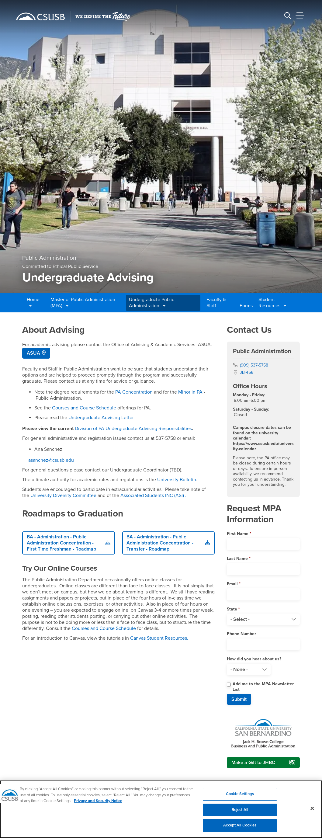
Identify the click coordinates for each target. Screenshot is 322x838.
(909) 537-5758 (254, 365)
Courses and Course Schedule (84, 408)
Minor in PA (190, 392)
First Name (237, 533)
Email (232, 583)
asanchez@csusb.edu (51, 460)
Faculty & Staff (216, 302)
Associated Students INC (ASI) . (153, 495)
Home (33, 302)
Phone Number (241, 633)
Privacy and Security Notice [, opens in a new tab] (98, 804)
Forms (246, 306)
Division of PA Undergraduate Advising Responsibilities (133, 429)
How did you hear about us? (254, 659)
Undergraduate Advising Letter (101, 418)
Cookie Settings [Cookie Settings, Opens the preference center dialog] (240, 797)
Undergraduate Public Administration (151, 302)
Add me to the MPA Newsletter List (263, 686)
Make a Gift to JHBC (253, 763)
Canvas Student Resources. (159, 638)
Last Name (237, 558)
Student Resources (272, 302)
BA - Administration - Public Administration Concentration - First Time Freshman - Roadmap (61, 543)
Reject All (240, 813)
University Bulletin (176, 480)
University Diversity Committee (63, 495)
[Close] (312, 812)
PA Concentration (134, 392)
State (232, 609)
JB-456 (246, 372)
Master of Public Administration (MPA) (82, 302)
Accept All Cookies (239, 828)
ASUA (33, 353)
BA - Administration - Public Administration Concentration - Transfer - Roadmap (159, 543)
